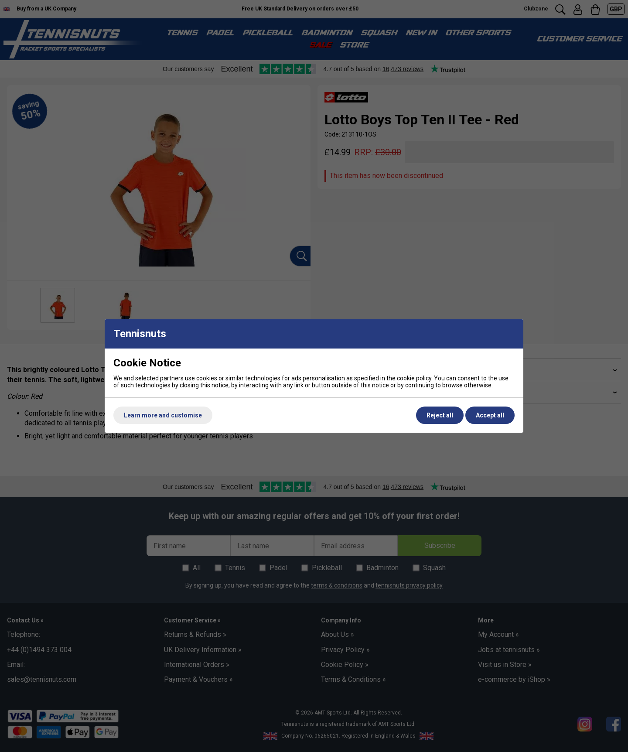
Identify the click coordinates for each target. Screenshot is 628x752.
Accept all (490, 415)
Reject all (440, 415)
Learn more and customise (163, 415)
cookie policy (414, 378)
